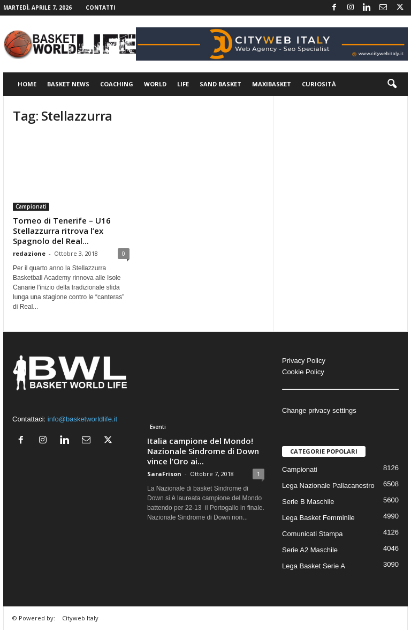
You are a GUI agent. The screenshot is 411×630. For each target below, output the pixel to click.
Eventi (158, 427)
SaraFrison (164, 474)
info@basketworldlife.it (82, 419)
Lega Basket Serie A (313, 566)
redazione (29, 253)
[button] (392, 84)
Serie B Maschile (308, 502)
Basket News (68, 84)
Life (183, 84)
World (155, 84)
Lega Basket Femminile (318, 518)
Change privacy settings (319, 410)
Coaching (116, 84)
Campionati (31, 206)
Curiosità (319, 84)
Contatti (100, 7)
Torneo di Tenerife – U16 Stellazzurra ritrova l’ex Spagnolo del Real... (62, 230)
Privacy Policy (303, 361)
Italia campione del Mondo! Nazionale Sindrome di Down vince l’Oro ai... (203, 450)
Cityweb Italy (80, 618)
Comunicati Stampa (312, 534)
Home (27, 84)
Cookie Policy (303, 372)
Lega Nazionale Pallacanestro (328, 485)
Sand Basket (220, 84)
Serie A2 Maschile (310, 550)
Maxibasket (271, 84)
